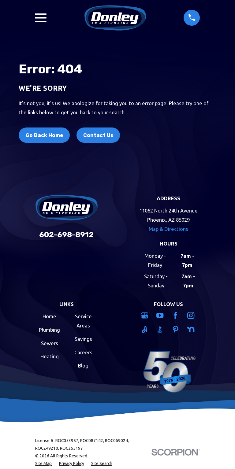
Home (49, 316)
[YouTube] (160, 315)
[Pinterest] (176, 329)
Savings (83, 339)
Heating (49, 356)
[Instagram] (191, 315)
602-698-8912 (66, 234)
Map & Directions (168, 229)
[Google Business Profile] (145, 315)
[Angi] (145, 329)
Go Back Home (44, 135)
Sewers (49, 343)
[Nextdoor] (191, 329)
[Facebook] (176, 315)
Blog (83, 365)
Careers (83, 352)
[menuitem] (43, 463)
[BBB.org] (160, 329)
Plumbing (49, 330)
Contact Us (98, 135)
